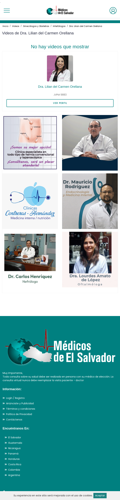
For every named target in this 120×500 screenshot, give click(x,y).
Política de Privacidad (19, 414)
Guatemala (15, 443)
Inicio (5, 26)
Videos (15, 26)
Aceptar (100, 495)
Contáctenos (14, 419)
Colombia (14, 470)
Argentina (14, 475)
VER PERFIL (60, 103)
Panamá (13, 453)
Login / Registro (15, 398)
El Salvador (14, 437)
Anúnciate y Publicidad (20, 403)
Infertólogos (59, 26)
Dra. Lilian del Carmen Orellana (85, 26)
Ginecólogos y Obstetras (36, 26)
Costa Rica (14, 464)
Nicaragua (14, 448)
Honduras (14, 459)
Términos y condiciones (20, 409)
